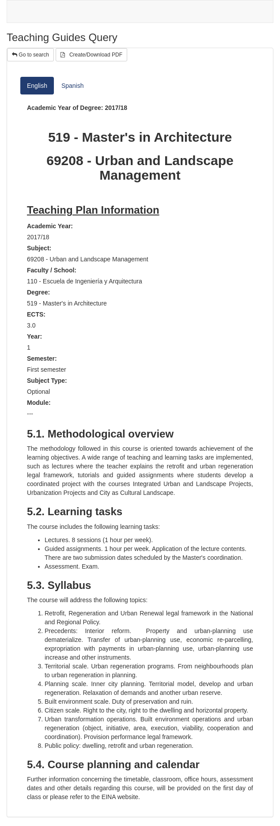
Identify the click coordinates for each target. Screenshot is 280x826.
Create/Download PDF (91, 55)
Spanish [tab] (72, 85)
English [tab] (37, 85)
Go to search (30, 55)
